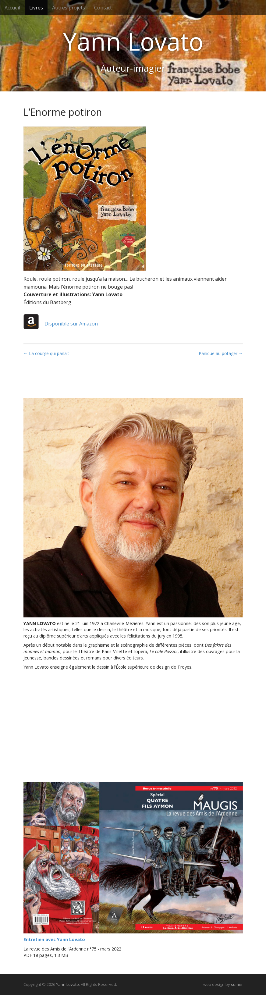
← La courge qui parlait (46, 353)
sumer (237, 984)
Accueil (12, 7)
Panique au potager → (221, 353)
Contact (103, 7)
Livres (36, 7)
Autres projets (68, 7)
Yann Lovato (133, 41)
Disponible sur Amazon (60, 323)
